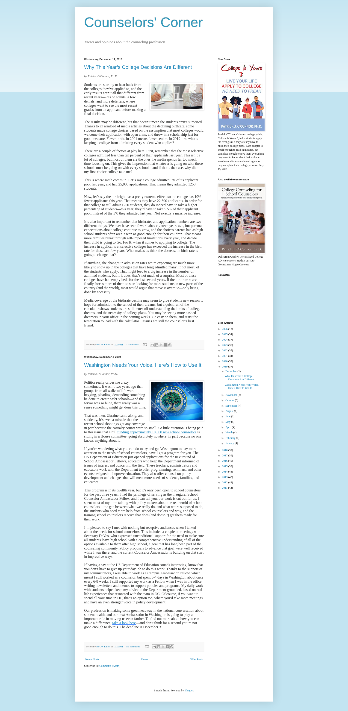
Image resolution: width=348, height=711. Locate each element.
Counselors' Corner (143, 22)
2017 (225, 455)
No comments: (133, 646)
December (231, 371)
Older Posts (196, 659)
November (231, 395)
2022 (225, 350)
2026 (225, 329)
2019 (225, 366)
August (229, 411)
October (230, 400)
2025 (225, 334)
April (228, 427)
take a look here (124, 623)
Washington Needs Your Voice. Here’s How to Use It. (143, 365)
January (230, 443)
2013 (225, 477)
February (230, 438)
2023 (225, 345)
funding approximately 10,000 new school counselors (156, 432)
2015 (225, 466)
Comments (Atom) (109, 665)
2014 (225, 471)
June (228, 416)
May (228, 421)
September (231, 405)
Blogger (189, 690)
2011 (225, 487)
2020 (225, 361)
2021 (225, 356)
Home (144, 659)
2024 (225, 339)
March (229, 432)
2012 (225, 482)
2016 (225, 460)
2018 (225, 450)
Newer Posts (92, 659)
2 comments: (132, 344)
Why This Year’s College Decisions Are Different (138, 67)
